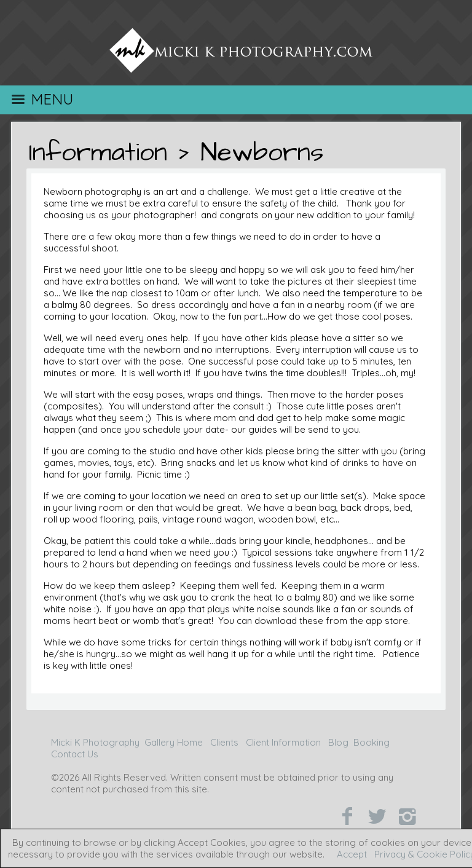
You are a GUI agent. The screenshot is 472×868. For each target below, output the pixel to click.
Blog (338, 742)
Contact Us (74, 754)
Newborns (261, 153)
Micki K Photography (95, 742)
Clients (224, 742)
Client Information (283, 742)
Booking (371, 742)
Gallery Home (173, 742)
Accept (352, 854)
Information (98, 153)
